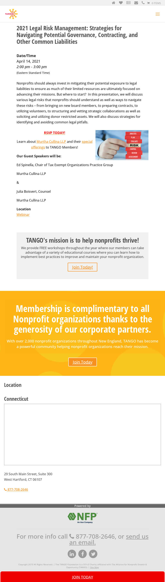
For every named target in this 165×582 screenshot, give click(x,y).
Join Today (82, 362)
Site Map (94, 567)
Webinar (23, 214)
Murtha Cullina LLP (51, 141)
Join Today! (82, 267)
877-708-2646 (16, 489)
